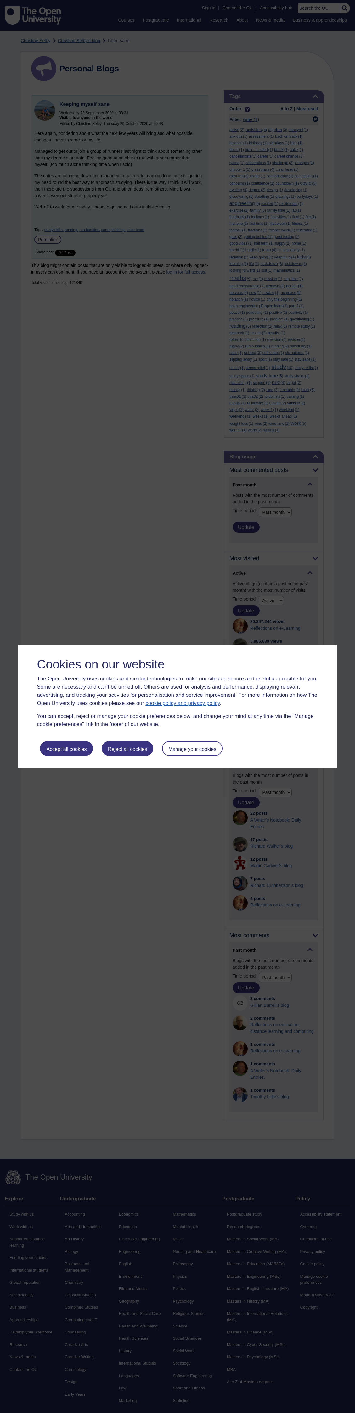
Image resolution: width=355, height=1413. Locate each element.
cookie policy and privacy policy (182, 703)
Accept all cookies (66, 749)
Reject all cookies (127, 749)
